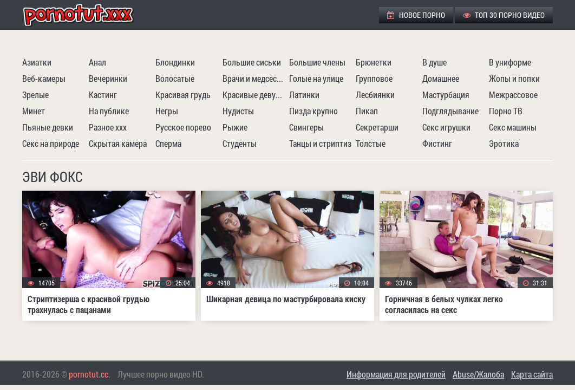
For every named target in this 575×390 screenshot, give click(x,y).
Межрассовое (513, 94)
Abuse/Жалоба (478, 374)
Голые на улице (316, 78)
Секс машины (513, 127)
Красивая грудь (183, 94)
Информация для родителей (396, 374)
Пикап (367, 110)
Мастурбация (445, 94)
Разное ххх (108, 127)
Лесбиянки (375, 94)
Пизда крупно (313, 110)
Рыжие (235, 127)
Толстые (370, 143)
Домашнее (440, 78)
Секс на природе (50, 143)
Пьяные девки (47, 127)
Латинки (304, 94)
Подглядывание (450, 110)
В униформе (510, 62)
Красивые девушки (254, 94)
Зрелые (35, 94)
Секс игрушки (446, 127)
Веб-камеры (44, 78)
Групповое (374, 78)
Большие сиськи (252, 62)
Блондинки (175, 62)
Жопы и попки (514, 78)
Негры (166, 110)
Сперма (168, 143)
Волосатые (174, 78)
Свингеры (306, 127)
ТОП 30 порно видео (504, 15)
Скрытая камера (118, 143)
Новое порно (416, 15)
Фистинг (437, 143)
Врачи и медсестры (254, 78)
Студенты (240, 143)
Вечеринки (108, 78)
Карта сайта (532, 374)
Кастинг (103, 94)
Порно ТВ (505, 110)
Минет (33, 110)
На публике (109, 110)
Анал (97, 62)
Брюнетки (373, 62)
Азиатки (36, 62)
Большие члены (317, 62)
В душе (434, 62)
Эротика (504, 143)
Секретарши (377, 127)
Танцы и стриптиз (320, 143)
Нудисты (238, 110)
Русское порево (183, 127)
